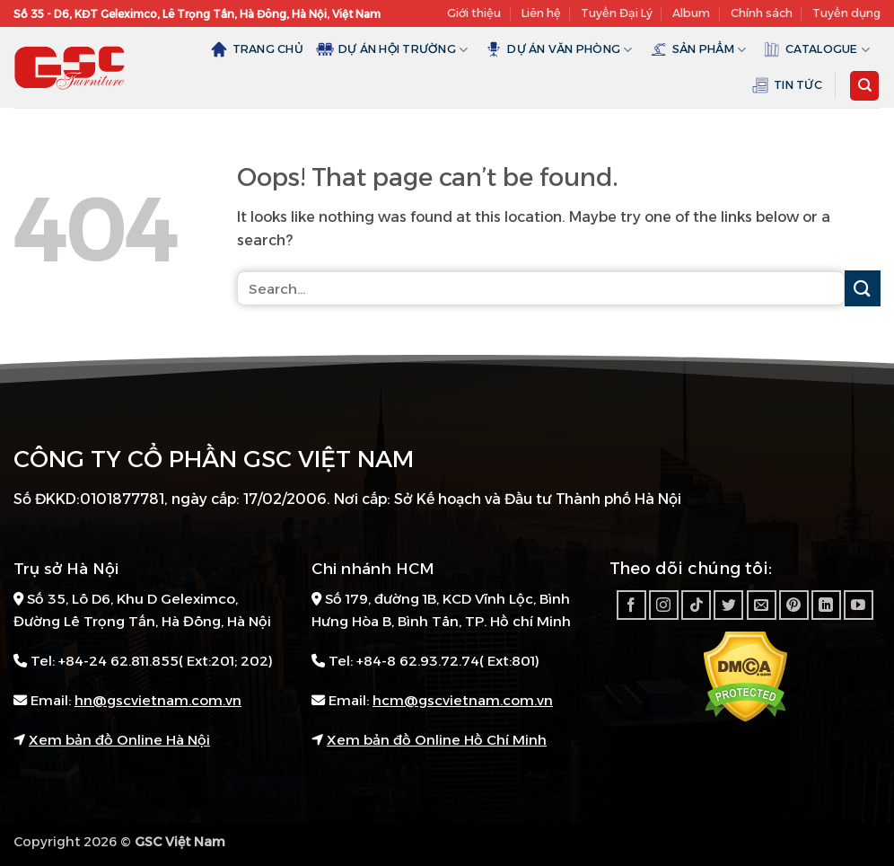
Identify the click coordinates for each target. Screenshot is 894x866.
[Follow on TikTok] (696, 605)
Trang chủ (256, 49)
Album (691, 13)
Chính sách (762, 13)
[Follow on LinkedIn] (826, 605)
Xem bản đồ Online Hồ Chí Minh (437, 739)
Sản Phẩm (698, 49)
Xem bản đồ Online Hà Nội (119, 739)
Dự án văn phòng (558, 49)
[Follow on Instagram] (664, 605)
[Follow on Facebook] (631, 605)
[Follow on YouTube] (858, 605)
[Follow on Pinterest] (794, 605)
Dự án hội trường (392, 49)
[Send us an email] (761, 605)
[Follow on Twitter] (728, 605)
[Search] (864, 86)
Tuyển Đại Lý (617, 13)
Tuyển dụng (846, 13)
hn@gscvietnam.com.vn (157, 700)
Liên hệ (541, 13)
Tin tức (786, 85)
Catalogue (816, 49)
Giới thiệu (474, 13)
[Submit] (863, 287)
